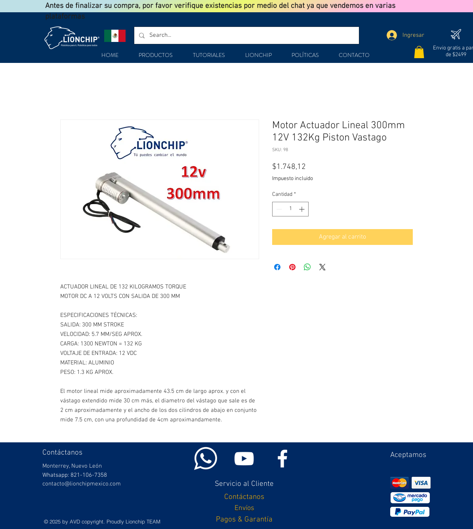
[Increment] (302, 209)
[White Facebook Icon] (282, 458)
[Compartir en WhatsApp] (307, 267)
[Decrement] (278, 209)
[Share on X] (322, 267)
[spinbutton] (290, 209)
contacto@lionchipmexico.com (81, 483)
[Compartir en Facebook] (277, 267)
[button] (419, 52)
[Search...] (245, 35)
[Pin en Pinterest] (292, 267)
